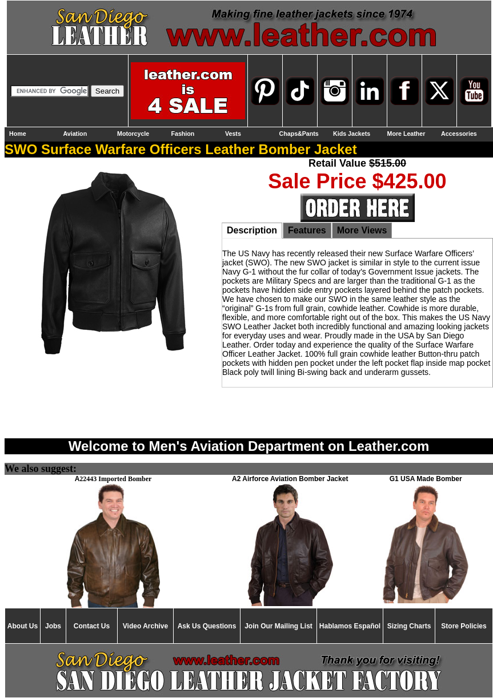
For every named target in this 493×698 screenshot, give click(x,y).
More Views (362, 230)
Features (307, 230)
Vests (233, 133)
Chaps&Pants (299, 133)
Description (252, 230)
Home (17, 133)
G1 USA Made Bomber (426, 479)
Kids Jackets (351, 133)
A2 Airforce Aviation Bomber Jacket (290, 479)
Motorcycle (133, 133)
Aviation (75, 133)
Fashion (183, 133)
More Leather (406, 133)
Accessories (459, 133)
